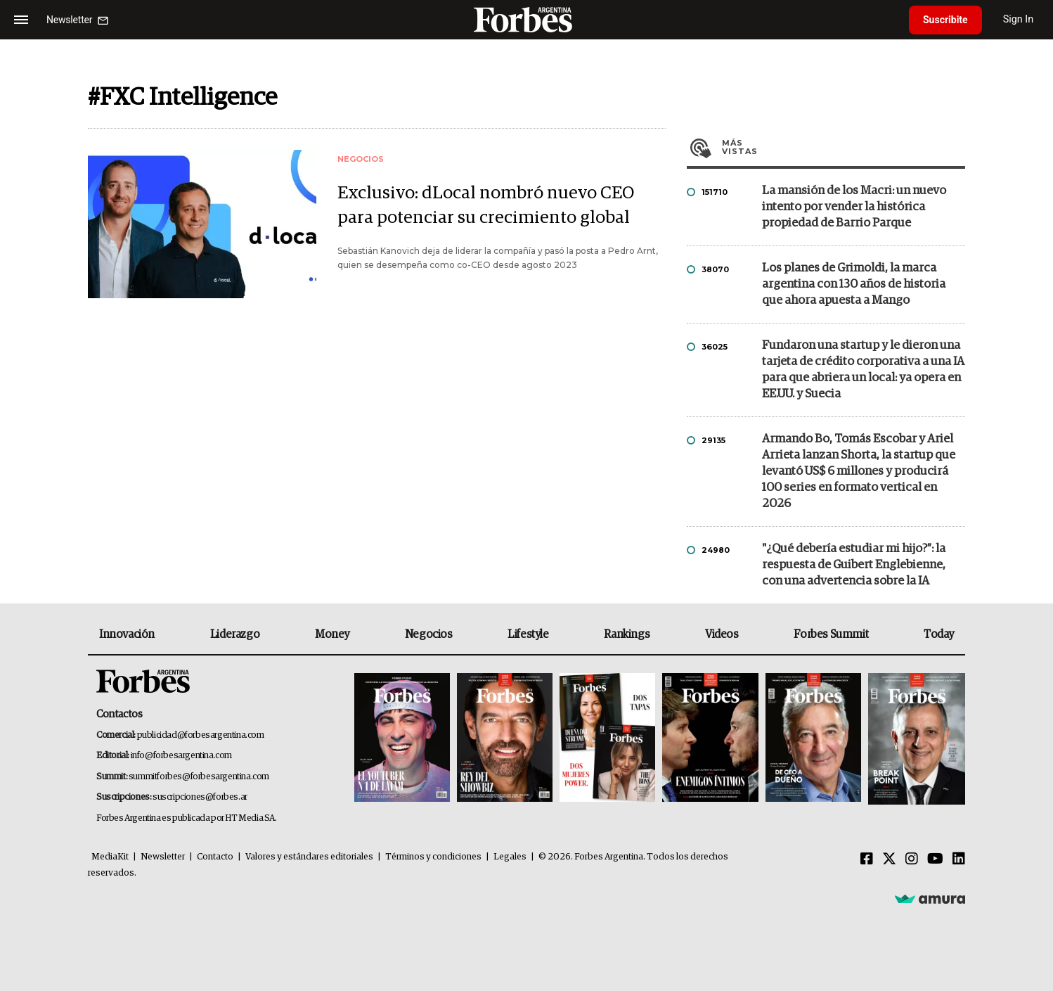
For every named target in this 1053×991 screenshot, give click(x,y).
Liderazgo (234, 634)
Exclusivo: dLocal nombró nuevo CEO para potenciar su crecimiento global (485, 205)
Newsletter (163, 857)
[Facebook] (866, 859)
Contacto (215, 857)
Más (843, 147)
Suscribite (945, 19)
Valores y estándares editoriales (309, 857)
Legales (509, 857)
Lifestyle (528, 634)
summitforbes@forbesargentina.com (199, 776)
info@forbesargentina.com (181, 755)
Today (939, 634)
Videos (722, 634)
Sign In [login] (1018, 19)
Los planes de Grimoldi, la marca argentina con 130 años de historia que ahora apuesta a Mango (853, 284)
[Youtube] (935, 859)
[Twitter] (889, 859)
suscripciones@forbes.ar (200, 797)
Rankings (627, 634)
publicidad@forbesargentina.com (200, 735)
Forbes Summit (831, 634)
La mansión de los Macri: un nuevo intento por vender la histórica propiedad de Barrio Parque (854, 207)
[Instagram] (911, 859)
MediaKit (110, 857)
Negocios (429, 634)
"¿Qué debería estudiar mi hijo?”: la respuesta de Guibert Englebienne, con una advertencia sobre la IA (853, 565)
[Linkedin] (958, 859)
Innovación (127, 634)
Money (332, 634)
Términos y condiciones (433, 857)
